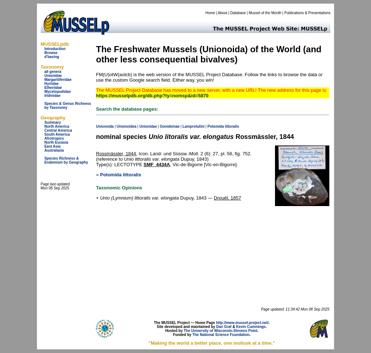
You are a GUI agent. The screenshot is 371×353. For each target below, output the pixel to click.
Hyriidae (51, 84)
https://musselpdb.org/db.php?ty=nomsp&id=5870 (152, 95)
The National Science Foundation (221, 335)
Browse (50, 53)
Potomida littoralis (120, 174)
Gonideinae (169, 126)
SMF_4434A (156, 164)
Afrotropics (54, 138)
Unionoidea (126, 126)
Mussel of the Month (265, 13)
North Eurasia (56, 142)
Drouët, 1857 (227, 198)
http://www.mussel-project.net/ (242, 323)
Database (238, 13)
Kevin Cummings (251, 327)
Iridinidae (52, 96)
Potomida (215, 126)
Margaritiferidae (57, 80)
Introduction (54, 49)
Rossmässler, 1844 (116, 153)
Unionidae (53, 76)
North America (56, 126)
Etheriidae (53, 88)
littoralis (232, 126)
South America (57, 134)
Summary (52, 122)
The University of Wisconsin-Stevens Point (220, 331)
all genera (52, 72)
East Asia (52, 146)
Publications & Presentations (307, 13)
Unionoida (105, 126)
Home (210, 13)
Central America (58, 130)
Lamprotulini (194, 126)
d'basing (51, 57)
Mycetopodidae (57, 92)
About (222, 13)
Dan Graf (224, 327)
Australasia (54, 150)
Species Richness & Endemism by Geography (66, 160)
